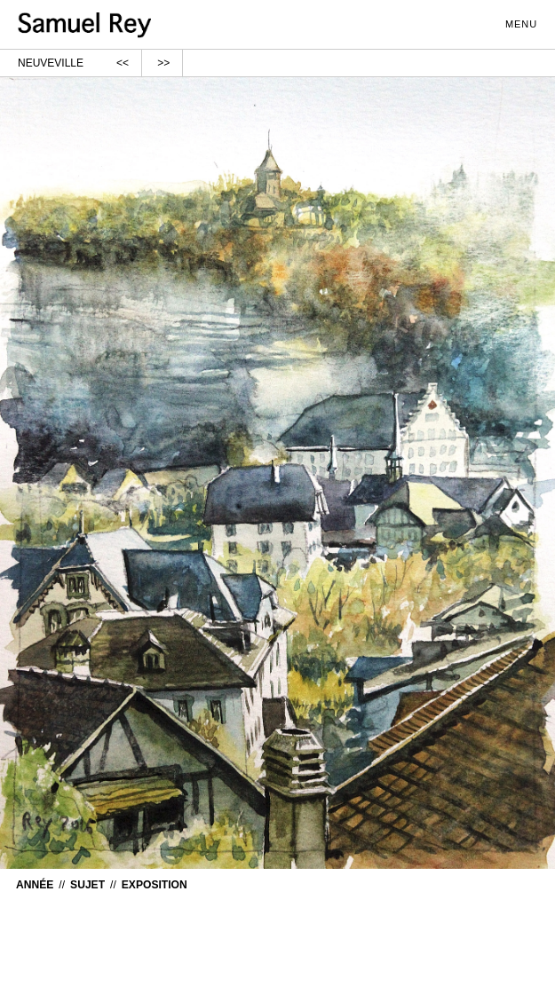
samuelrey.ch (115, 25)
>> (163, 63)
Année (34, 885)
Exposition (154, 885)
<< (122, 63)
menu (529, 22)
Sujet (87, 885)
